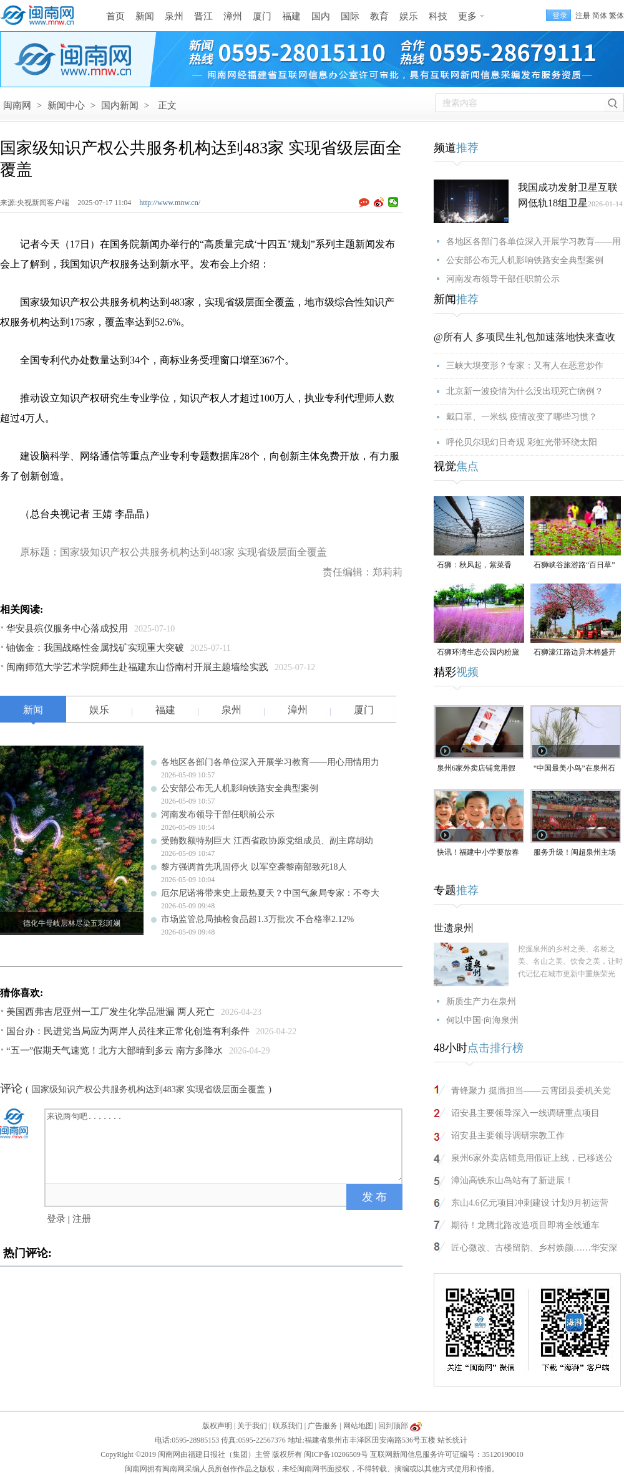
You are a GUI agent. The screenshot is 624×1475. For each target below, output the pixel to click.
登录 (56, 1219)
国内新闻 (120, 105)
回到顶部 (393, 1425)
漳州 (232, 16)
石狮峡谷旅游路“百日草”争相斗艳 (574, 565)
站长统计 (452, 1440)
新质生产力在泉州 (481, 1001)
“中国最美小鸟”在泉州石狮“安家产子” (574, 769)
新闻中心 (66, 105)
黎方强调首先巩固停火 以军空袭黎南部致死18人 (254, 867)
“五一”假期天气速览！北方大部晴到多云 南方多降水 (114, 1050)
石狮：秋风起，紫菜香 (474, 564)
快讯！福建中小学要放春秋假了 (478, 853)
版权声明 (217, 1425)
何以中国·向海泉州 (482, 1020)
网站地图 (358, 1425)
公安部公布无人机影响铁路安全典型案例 (239, 788)
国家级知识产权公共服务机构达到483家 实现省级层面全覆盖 (149, 1089)
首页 (115, 16)
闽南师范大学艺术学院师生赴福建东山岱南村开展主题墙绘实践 (137, 667)
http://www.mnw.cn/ (169, 202)
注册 (582, 15)
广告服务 (323, 1425)
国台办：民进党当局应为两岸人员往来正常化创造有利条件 (128, 1031)
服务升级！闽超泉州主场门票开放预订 (575, 853)
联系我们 (288, 1425)
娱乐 (408, 16)
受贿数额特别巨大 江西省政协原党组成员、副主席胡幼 (267, 840)
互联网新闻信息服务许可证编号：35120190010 (447, 1454)
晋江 (203, 16)
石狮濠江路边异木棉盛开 (575, 652)
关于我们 (252, 1425)
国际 (350, 16)
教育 (379, 16)
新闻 (144, 16)
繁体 (616, 15)
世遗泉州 (454, 928)
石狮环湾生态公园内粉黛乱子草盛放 (478, 653)
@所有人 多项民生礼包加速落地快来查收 (524, 337)
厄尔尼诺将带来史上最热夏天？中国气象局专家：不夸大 (270, 893)
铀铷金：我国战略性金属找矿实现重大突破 (95, 648)
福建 (291, 16)
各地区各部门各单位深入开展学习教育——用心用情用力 (270, 762)
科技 (438, 16)
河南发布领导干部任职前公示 (218, 814)
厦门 (262, 16)
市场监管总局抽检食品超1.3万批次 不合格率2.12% (257, 919)
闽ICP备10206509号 (336, 1454)
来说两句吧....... (225, 1145)
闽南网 (17, 105)
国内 (320, 16)
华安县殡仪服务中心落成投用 (67, 628)
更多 (467, 16)
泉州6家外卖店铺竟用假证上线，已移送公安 (476, 769)
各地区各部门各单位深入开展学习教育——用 (533, 241)
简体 (599, 15)
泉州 (174, 16)
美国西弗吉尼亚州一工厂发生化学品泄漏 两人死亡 (110, 1012)
